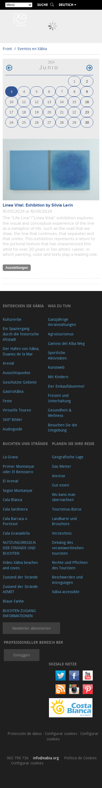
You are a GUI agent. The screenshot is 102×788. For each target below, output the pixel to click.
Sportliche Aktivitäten (57, 355)
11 (24, 101)
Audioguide (12, 428)
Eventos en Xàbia (32, 48)
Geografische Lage (68, 456)
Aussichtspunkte (16, 372)
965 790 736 (18, 757)
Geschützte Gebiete (20, 382)
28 (62, 122)
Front (7, 48)
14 (62, 101)
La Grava (10, 456)
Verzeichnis (62, 533)
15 (74, 101)
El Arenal (10, 480)
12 (37, 101)
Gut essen (60, 485)
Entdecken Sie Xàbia (23, 305)
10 (11, 101)
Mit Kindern (58, 376)
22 (74, 112)
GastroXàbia (13, 391)
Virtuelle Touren (17, 410)
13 (49, 101)
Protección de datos (25, 733)
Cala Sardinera (15, 509)
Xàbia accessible (65, 591)
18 (24, 112)
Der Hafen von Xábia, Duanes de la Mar (21, 351)
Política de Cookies (80, 757)
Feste (7, 400)
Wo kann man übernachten (63, 497)
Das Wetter (61, 466)
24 (11, 122)
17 (11, 112)
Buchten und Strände (25, 443)
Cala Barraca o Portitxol (15, 521)
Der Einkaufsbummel (66, 386)
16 (87, 101)
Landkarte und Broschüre (64, 521)
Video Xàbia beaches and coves (20, 565)
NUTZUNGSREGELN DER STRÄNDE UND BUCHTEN (19, 547)
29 (74, 122)
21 (62, 112)
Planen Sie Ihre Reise (73, 443)
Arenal (8, 363)
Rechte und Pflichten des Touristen (70, 565)
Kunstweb (56, 367)
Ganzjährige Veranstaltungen (62, 322)
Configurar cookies (61, 733)
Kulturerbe (12, 319)
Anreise (58, 475)
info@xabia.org (46, 757)
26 (37, 122)
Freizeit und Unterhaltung (59, 398)
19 (37, 112)
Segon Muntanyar (18, 490)
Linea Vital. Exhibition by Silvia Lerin (38, 205)
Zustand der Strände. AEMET (21, 589)
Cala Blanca (12, 499)
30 (87, 122)
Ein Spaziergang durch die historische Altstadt (21, 334)
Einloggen (21, 655)
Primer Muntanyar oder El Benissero (19, 469)
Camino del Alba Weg (66, 343)
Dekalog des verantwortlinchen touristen (68, 547)
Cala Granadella (16, 533)
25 (24, 122)
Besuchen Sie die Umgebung (62, 427)
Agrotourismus (60, 333)
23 (87, 112)
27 (49, 122)
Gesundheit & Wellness (60, 412)
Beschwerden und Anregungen (67, 579)
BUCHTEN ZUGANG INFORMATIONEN (19, 613)
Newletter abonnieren (31, 628)
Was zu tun (59, 305)
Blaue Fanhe (13, 601)
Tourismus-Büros (66, 509)
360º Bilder (12, 419)
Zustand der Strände (20, 577)
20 (49, 112)
